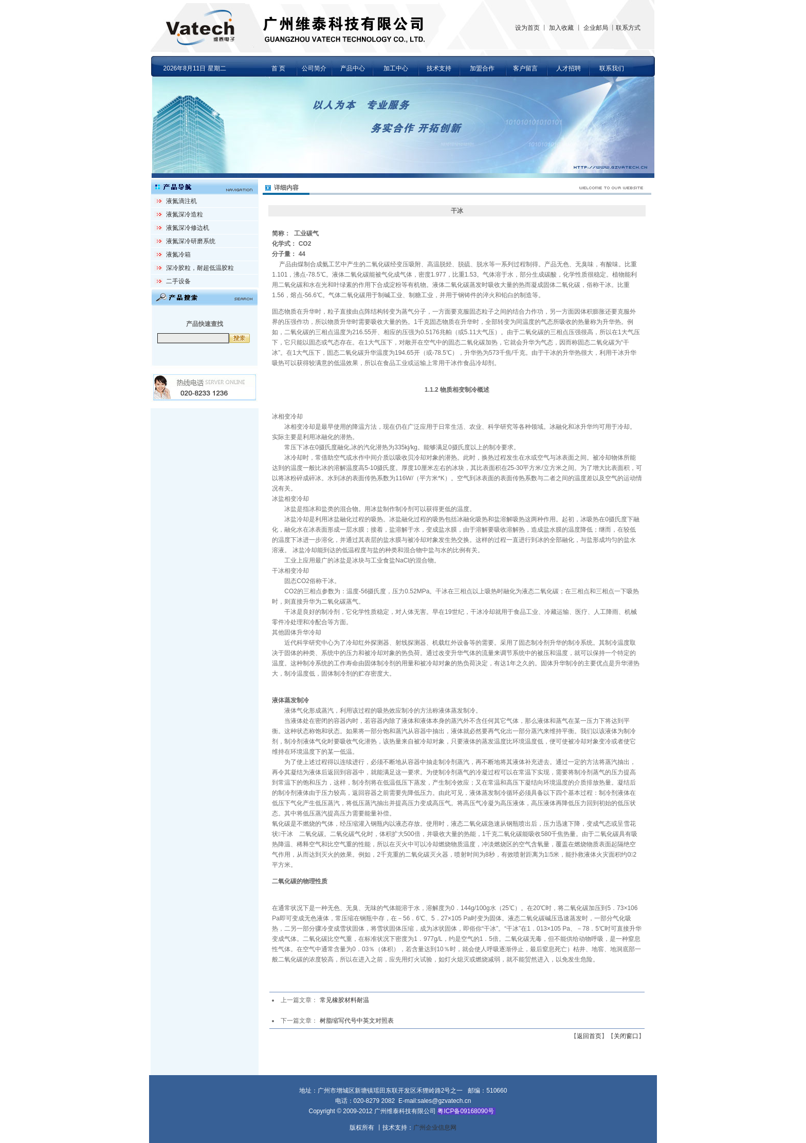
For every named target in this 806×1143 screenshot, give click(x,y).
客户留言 (525, 68)
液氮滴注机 (181, 201)
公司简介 (314, 68)
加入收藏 (561, 27)
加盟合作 (482, 68)
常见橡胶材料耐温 (344, 1000)
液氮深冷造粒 (184, 214)
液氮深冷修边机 (187, 227)
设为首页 (527, 27)
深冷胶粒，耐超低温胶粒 (200, 267)
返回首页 (589, 1036)
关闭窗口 (626, 1036)
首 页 (278, 68)
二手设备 (178, 281)
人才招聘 (568, 68)
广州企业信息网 (434, 1127)
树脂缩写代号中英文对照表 (357, 1020)
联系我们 (611, 68)
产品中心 (352, 68)
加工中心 (395, 68)
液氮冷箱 (178, 254)
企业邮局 (595, 27)
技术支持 (439, 68)
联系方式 (628, 27)
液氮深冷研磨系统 (190, 241)
